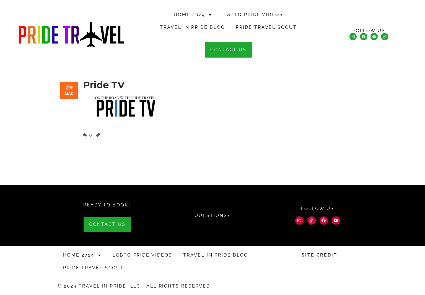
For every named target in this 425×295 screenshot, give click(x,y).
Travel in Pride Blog (192, 27)
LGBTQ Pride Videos (253, 14)
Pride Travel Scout (266, 27)
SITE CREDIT (319, 255)
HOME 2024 (193, 15)
